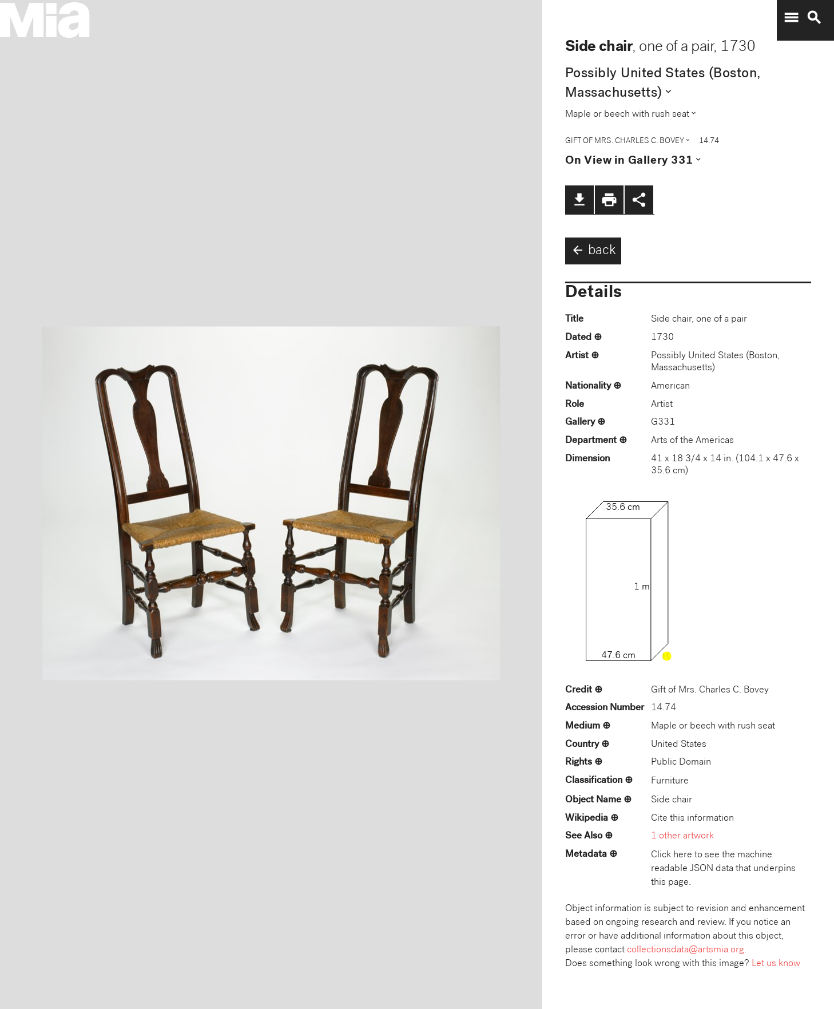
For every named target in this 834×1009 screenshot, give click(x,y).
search (814, 17)
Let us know (776, 964)
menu (791, 17)
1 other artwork (682, 836)
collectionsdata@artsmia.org (685, 950)
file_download (579, 199)
